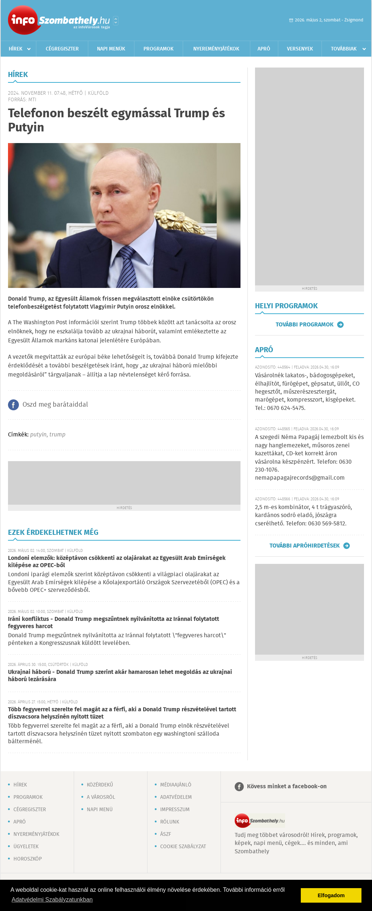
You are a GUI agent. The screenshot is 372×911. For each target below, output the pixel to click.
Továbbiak (344, 49)
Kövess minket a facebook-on (287, 786)
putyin (38, 434)
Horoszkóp (27, 859)
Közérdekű (100, 785)
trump (57, 434)
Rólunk (169, 822)
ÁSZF (165, 834)
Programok (158, 49)
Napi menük (111, 49)
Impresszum (175, 810)
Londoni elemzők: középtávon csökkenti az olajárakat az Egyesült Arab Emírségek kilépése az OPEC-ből (117, 562)
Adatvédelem (176, 797)
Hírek (16, 49)
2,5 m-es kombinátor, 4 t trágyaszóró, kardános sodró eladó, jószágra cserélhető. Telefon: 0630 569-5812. (303, 515)
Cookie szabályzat (183, 847)
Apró (264, 49)
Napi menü (100, 810)
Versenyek (300, 49)
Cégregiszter (62, 49)
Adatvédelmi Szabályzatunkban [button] (52, 899)
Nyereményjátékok (216, 49)
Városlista (115, 20)
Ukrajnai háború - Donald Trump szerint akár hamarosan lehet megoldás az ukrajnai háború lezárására (120, 676)
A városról (101, 797)
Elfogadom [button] (331, 895)
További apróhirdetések (305, 545)
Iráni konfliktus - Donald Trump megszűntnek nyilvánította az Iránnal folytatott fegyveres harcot (113, 623)
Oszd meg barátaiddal (55, 405)
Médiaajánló (175, 785)
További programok (304, 324)
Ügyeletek (26, 847)
